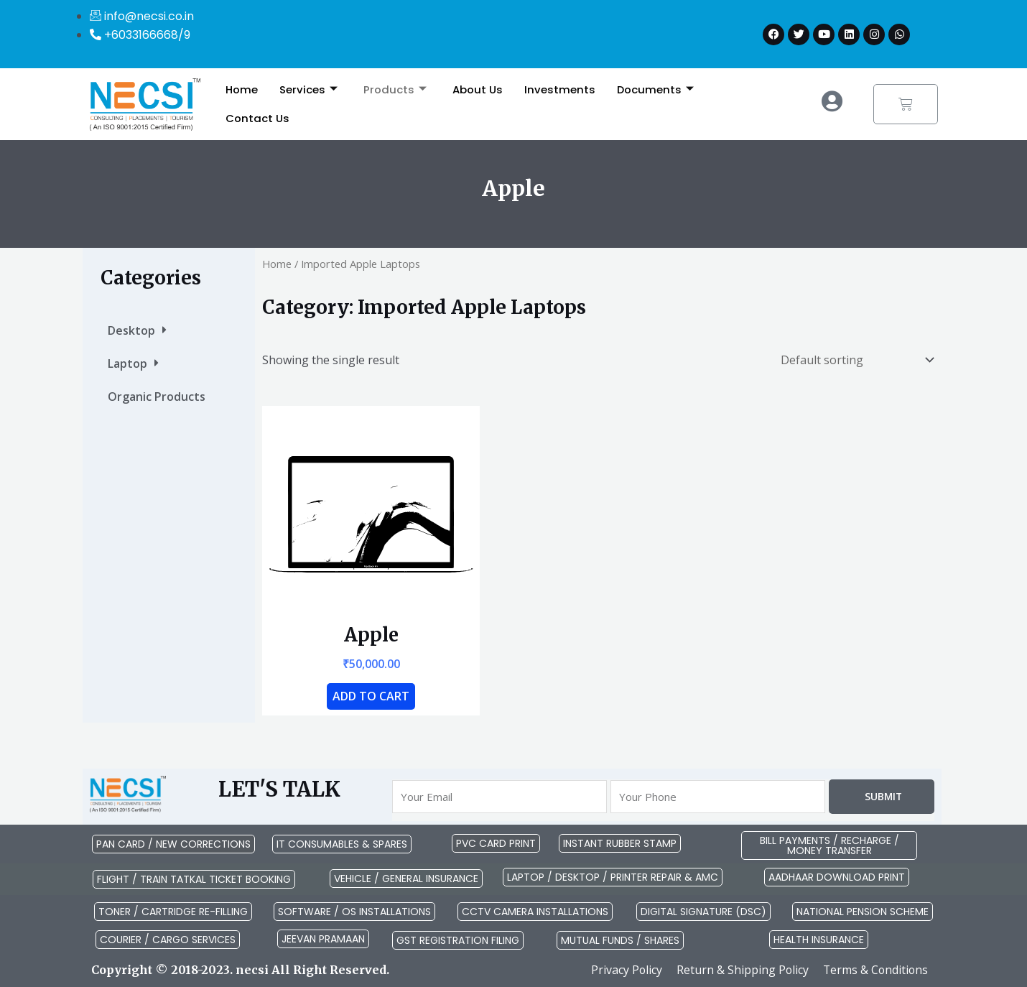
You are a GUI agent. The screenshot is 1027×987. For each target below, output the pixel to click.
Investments (559, 89)
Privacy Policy (623, 970)
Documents (655, 89)
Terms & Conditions (874, 970)
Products (395, 89)
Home (242, 89)
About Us (477, 89)
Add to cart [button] (371, 696)
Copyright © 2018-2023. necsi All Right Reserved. (240, 970)
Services (308, 89)
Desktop (137, 330)
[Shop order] (854, 360)
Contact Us (257, 118)
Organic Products (156, 396)
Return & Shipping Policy (740, 970)
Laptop (133, 363)
